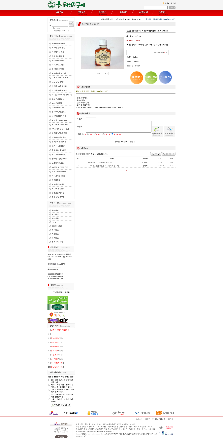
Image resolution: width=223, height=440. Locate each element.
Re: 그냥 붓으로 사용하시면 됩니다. (106, 168)
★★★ (98, 137)
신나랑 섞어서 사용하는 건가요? (100, 165)
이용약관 (146, 419)
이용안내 (169, 419)
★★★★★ (118, 137)
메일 (83, 434)
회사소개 (139, 419)
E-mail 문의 (60, 264)
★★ (91, 137)
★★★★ (107, 137)
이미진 (132, 424)
